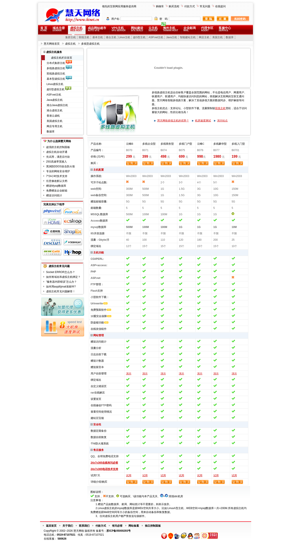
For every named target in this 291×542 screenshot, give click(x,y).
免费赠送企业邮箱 (56, 190)
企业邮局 (189, 29)
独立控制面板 (153, 525)
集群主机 (70, 37)
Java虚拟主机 (55, 99)
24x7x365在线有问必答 (104, 462)
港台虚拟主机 (54, 110)
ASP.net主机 (156, 37)
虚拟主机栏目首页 (61, 57)
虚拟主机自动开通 (56, 152)
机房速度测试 (203, 120)
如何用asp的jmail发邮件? (61, 286)
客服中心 (225, 29)
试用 (128, 475)
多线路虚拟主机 (56, 68)
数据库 (230, 37)
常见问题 (205, 6)
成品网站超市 (97, 29)
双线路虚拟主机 (56, 73)
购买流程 (174, 6)
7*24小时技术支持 (57, 176)
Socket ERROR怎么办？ (60, 272)
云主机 (153, 29)
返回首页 (51, 525)
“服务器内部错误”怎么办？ (61, 281)
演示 (128, 373)
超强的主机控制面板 (58, 147)
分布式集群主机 (56, 63)
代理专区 (207, 29)
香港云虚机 (53, 115)
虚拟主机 (76, 29)
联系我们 (84, 525)
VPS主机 (119, 29)
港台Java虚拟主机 (57, 105)
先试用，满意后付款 (58, 156)
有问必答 (117, 525)
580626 (62, 538)
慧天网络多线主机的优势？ (173, 120)
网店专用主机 (54, 126)
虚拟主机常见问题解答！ (60, 291)
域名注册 (59, 29)
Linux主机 (124, 37)
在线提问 (220, 6)
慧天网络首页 (52, 43)
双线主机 (84, 37)
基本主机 (97, 37)
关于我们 (67, 525)
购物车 (160, 6)
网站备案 (133, 525)
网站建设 (137, 29)
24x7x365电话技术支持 (104, 469)
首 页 (43, 29)
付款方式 (189, 6)
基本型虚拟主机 (56, 78)
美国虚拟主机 (54, 121)
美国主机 (217, 37)
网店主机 (204, 37)
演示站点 (222, 120)
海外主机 (170, 29)
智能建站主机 (188, 37)
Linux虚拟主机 (55, 84)
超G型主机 (139, 37)
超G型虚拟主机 (55, 89)
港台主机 (111, 37)
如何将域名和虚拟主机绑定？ (63, 276)
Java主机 (171, 37)
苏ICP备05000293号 (118, 530)
